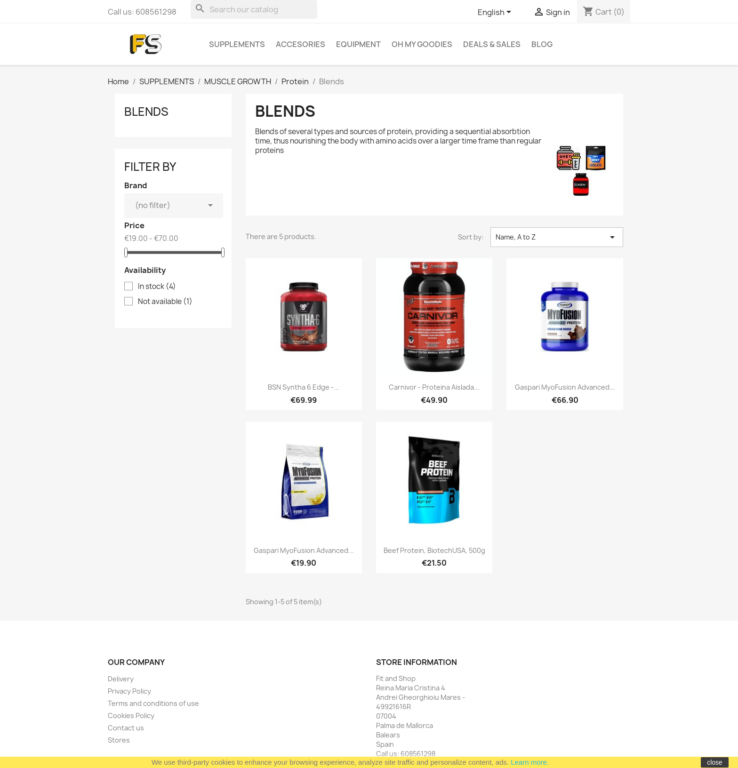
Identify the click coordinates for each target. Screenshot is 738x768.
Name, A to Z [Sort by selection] (557, 237)
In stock (157, 286)
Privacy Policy (129, 691)
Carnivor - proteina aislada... (434, 387)
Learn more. (530, 762)
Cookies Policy (131, 715)
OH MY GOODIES (422, 44)
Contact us (126, 727)
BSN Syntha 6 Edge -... (303, 387)
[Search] (254, 9)
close (714, 762)
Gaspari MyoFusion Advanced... (565, 387)
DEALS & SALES (492, 44)
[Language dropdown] (496, 12)
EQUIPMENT (358, 44)
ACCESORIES (300, 44)
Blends (146, 112)
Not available (165, 301)
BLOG (542, 44)
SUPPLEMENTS (237, 44)
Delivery (121, 678)
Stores (119, 740)
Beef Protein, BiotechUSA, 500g (434, 550)
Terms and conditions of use (153, 703)
